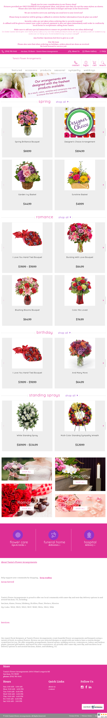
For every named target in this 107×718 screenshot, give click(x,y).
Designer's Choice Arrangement (79, 142)
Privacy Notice (87, 716)
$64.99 (27, 319)
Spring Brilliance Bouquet (27, 142)
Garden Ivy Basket (27, 194)
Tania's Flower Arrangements (26, 58)
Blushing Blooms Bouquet (27, 310)
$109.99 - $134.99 (27, 444)
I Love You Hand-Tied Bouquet (27, 257)
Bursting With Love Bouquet (79, 257)
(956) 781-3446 (11, 51)
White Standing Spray (27, 435)
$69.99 (27, 151)
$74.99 (80, 319)
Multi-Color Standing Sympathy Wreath (80, 435)
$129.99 (79, 444)
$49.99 (80, 204)
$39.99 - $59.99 (27, 266)
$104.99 (79, 151)
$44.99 (27, 204)
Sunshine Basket (80, 194)
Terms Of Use (74, 716)
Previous (3, 132)
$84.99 (80, 266)
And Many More (80, 373)
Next (103, 132)
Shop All (61, 101)
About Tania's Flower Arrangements (19, 562)
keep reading (46, 578)
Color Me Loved (79, 310)
